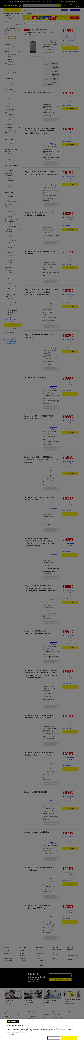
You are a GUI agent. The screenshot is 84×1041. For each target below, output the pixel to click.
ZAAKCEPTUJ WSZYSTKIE (69, 1038)
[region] (42, 1030)
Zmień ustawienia (54, 1038)
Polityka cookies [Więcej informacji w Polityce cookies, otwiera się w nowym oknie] (10, 1034)
